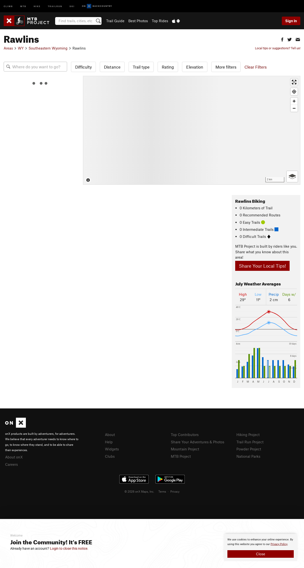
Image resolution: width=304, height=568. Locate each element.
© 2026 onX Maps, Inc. (139, 491)
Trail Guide (115, 21)
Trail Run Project (249, 442)
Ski (72, 6)
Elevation (194, 66)
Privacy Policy (279, 544)
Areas (8, 48)
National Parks (248, 456)
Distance (112, 66)
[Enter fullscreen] (294, 82)
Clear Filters (255, 66)
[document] (260, 547)
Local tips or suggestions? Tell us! (277, 48)
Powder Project (248, 449)
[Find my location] (294, 91)
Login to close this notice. (69, 548)
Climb (8, 6)
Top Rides (160, 21)
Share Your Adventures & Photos (197, 442)
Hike (37, 6)
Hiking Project (248, 434)
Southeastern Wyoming (48, 48)
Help (109, 442)
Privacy (175, 491)
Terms (162, 491)
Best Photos (138, 21)
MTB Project (181, 456)
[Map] (191, 130)
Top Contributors (185, 434)
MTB (23, 6)
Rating (168, 66)
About (110, 434)
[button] (282, 39)
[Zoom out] (294, 108)
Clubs (110, 456)
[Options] (292, 176)
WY (21, 48)
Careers (11, 464)
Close (260, 554)
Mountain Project (185, 449)
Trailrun (55, 6)
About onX (14, 457)
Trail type (141, 66)
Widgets (112, 449)
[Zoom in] (294, 101)
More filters (225, 66)
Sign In (291, 21)
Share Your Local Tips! (262, 266)
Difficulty (83, 66)
